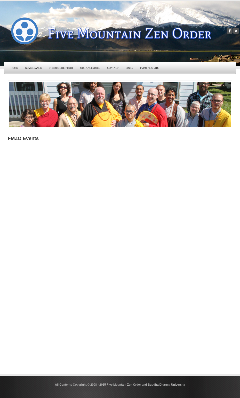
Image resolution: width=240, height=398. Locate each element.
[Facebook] (229, 31)
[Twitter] (236, 31)
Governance (33, 68)
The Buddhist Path (61, 68)
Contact (112, 68)
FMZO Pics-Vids (149, 68)
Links (129, 68)
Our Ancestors (90, 68)
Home (14, 68)
